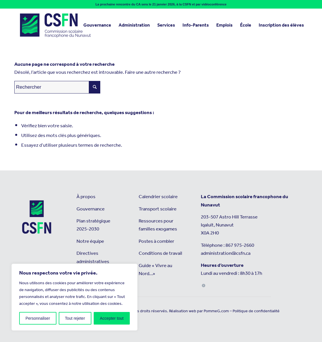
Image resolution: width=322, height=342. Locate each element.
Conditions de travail (160, 253)
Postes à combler (156, 241)
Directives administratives (92, 257)
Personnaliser (37, 318)
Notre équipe (90, 241)
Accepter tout (112, 318)
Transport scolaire (157, 209)
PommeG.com (216, 311)
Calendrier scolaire (158, 197)
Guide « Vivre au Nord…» (155, 270)
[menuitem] (97, 25)
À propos (85, 197)
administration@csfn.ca (225, 253)
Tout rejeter (75, 318)
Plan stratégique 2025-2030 (93, 225)
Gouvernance (90, 209)
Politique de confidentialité (256, 311)
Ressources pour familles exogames (158, 225)
